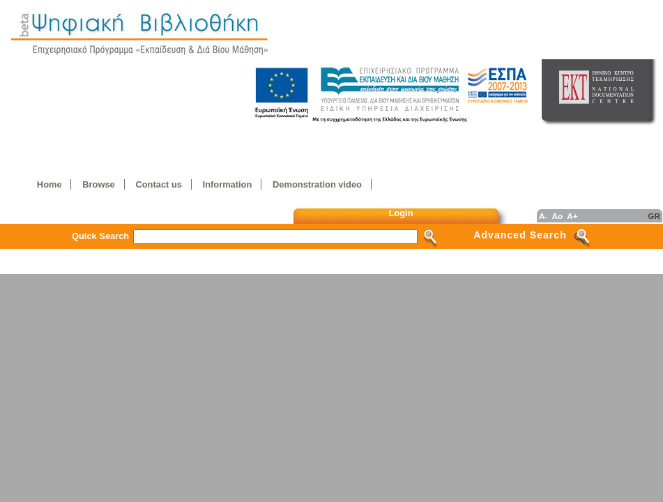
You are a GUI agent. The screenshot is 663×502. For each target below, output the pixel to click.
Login (401, 213)
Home (49, 184)
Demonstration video (317, 184)
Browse (98, 184)
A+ (572, 215)
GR (654, 215)
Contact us (158, 184)
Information (227, 184)
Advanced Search (520, 235)
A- (543, 215)
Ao (557, 215)
